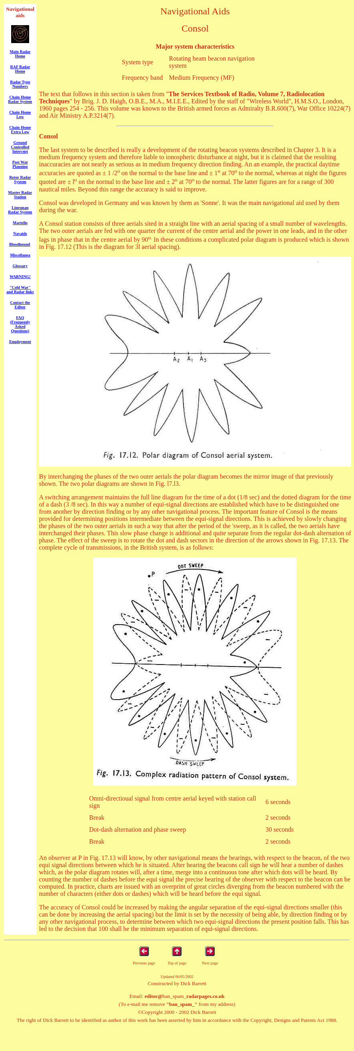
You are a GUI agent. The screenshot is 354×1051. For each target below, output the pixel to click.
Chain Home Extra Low (20, 129)
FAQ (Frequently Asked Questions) (20, 324)
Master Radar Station (20, 194)
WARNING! (20, 276)
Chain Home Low (20, 114)
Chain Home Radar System (20, 99)
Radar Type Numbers (20, 84)
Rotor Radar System (20, 179)
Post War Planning (20, 164)
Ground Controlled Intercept (20, 147)
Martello (20, 223)
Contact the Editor (20, 304)
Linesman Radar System (20, 209)
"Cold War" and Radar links (20, 289)
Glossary (20, 266)
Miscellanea (20, 255)
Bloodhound (19, 244)
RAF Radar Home (20, 69)
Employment (20, 341)
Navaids (20, 233)
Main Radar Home (20, 53)
